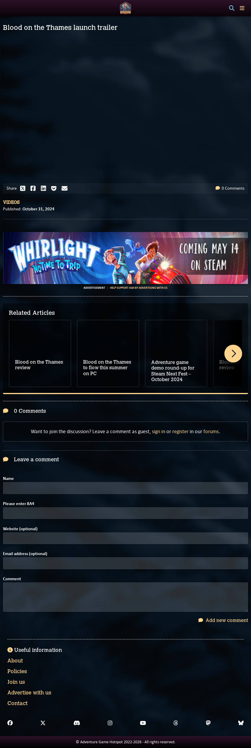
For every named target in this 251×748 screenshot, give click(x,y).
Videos (11, 202)
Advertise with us (29, 692)
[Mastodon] (208, 723)
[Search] (231, 8)
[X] (43, 723)
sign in (158, 431)
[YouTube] (143, 723)
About (15, 660)
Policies (17, 671)
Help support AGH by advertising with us (139, 287)
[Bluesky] (241, 723)
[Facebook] (10, 723)
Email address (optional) (25, 554)
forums (211, 431)
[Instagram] (110, 723)
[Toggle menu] (242, 8)
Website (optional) (20, 529)
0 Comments (229, 188)
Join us (16, 682)
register (180, 431)
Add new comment (223, 620)
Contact (17, 703)
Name (8, 478)
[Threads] (175, 723)
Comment (12, 579)
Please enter (18, 504)
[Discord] (76, 723)
